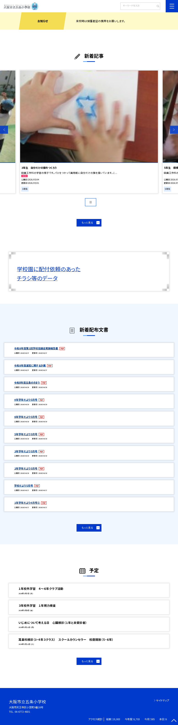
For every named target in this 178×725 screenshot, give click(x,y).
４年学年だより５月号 (26, 399)
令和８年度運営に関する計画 (30, 365)
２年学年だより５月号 (26, 468)
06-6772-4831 (22, 711)
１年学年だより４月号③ (27, 502)
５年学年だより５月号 (26, 434)
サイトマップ (162, 700)
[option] (89, 132)
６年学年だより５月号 (26, 417)
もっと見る (87, 222)
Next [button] (174, 130)
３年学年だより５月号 (26, 451)
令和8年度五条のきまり (27, 382)
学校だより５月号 (24, 485)
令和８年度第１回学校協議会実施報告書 (36, 348)
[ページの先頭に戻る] (174, 721)
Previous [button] (4, 130)
